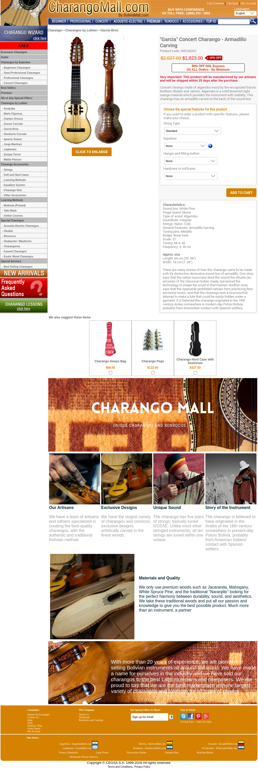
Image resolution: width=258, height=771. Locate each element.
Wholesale (84, 717)
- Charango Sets (12, 190)
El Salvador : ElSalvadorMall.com (223, 748)
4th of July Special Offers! (16, 98)
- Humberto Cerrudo (14, 134)
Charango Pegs (153, 361)
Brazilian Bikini (205, 752)
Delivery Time (35, 725)
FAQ (30, 723)
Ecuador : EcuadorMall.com (226, 743)
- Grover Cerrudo (12, 123)
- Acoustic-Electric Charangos (20, 226)
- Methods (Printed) (14, 205)
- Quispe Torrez (11, 154)
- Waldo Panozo (11, 159)
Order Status (34, 728)
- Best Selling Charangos (17, 266)
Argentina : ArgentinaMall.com (79, 743)
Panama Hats (172, 752)
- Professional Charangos (17, 78)
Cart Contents (215, 3)
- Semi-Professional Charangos (21, 72)
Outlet (4, 57)
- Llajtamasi (9, 149)
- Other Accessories (14, 195)
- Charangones (11, 246)
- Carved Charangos (14, 251)
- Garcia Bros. (10, 129)
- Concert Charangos (15, 83)
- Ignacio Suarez (12, 139)
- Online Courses (12, 215)
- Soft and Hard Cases (15, 174)
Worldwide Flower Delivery (83, 756)
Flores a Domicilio (68, 752)
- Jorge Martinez (12, 144)
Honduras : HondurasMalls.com (153, 748)
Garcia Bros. (110, 30)
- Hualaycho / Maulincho (16, 241)
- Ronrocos (9, 236)
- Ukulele (7, 231)
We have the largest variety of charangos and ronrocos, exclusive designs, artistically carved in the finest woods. (126, 526)
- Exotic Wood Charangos (17, 256)
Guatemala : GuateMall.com (80, 748)
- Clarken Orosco (12, 118)
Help (30, 720)
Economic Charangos (13, 52)
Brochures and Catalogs (91, 720)
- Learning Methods (14, 180)
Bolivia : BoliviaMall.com (156, 743)
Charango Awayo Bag (110, 361)
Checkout (232, 3)
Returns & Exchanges (39, 714)
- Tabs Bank (9, 210)
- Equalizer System (13, 185)
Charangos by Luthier (81, 30)
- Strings (7, 169)
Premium (6, 93)
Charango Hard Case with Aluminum (195, 361)
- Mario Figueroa (12, 113)
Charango (55, 30)
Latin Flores (102, 752)
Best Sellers (8, 87)
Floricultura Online (136, 752)
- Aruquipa (8, 108)
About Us (84, 714)
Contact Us (33, 717)
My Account (248, 3)
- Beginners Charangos (16, 67)
